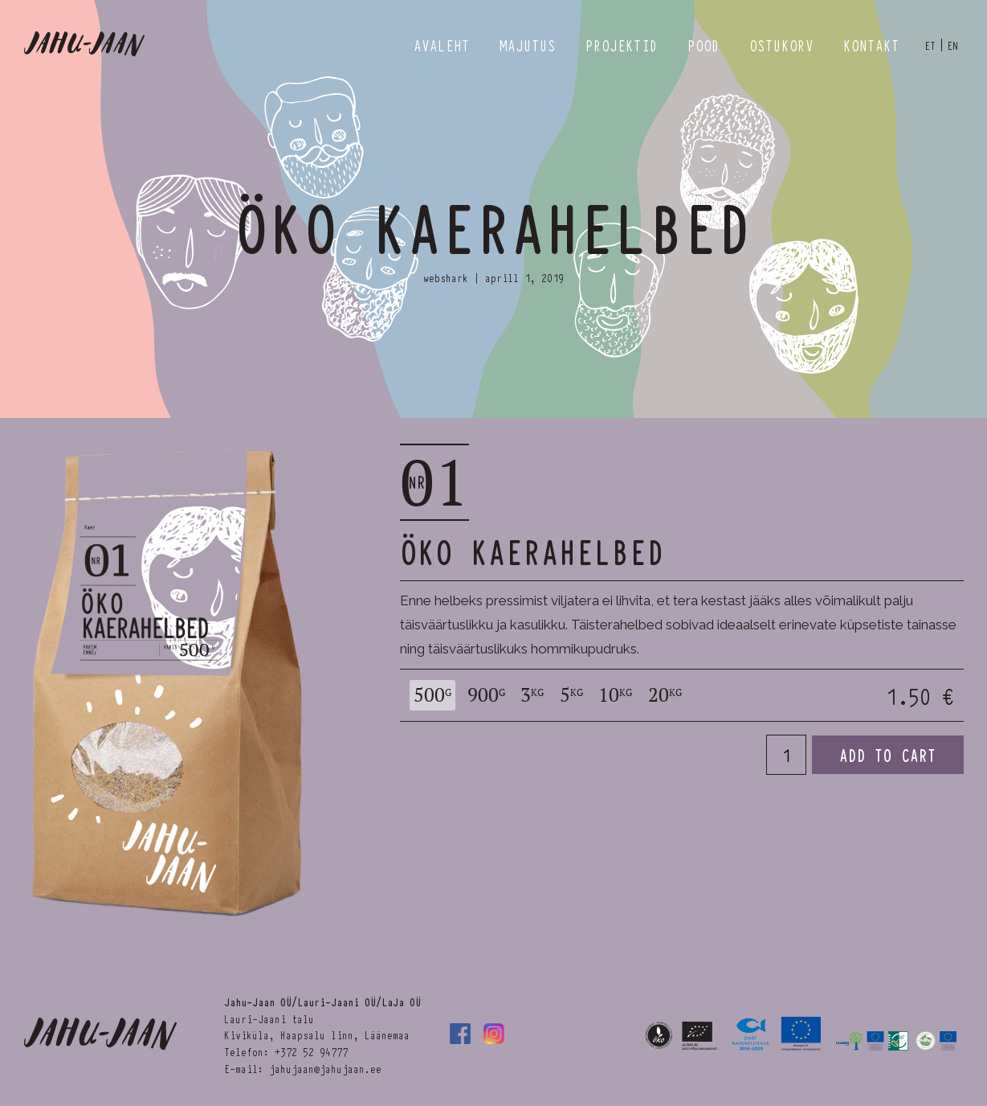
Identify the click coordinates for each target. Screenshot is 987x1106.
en (952, 45)
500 (432, 694)
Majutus (528, 44)
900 (486, 694)
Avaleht (442, 44)
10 (615, 694)
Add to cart (887, 755)
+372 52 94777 (311, 1051)
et (930, 45)
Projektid (621, 44)
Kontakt (871, 44)
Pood (703, 44)
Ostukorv (781, 44)
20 (665, 694)
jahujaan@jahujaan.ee (325, 1068)
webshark (445, 277)
